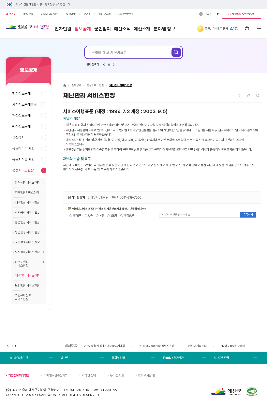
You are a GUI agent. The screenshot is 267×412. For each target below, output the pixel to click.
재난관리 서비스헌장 (120, 85)
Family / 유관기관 (173, 358)
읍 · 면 (64, 358)
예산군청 (16, 27)
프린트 (257, 95)
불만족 (112, 215)
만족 (88, 215)
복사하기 (248, 95)
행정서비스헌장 (95, 85)
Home (64, 85)
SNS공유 (239, 95)
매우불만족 (127, 215)
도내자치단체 (221, 358)
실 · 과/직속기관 (19, 358)
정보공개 (77, 85)
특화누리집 (118, 358)
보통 (100, 215)
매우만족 (75, 215)
